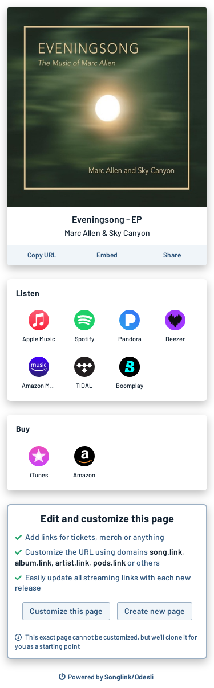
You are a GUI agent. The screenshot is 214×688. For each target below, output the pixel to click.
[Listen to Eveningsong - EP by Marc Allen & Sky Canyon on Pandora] (130, 326)
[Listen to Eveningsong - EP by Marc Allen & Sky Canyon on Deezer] (175, 326)
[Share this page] (172, 255)
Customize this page (66, 611)
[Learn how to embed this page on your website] (107, 255)
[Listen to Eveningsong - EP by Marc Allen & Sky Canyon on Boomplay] (130, 373)
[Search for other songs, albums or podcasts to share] (106, 677)
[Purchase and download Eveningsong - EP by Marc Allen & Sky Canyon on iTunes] (39, 462)
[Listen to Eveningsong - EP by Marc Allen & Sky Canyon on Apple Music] (39, 326)
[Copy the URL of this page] (42, 255)
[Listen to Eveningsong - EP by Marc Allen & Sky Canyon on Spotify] (84, 326)
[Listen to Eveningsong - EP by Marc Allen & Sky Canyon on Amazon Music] (39, 373)
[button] (107, 581)
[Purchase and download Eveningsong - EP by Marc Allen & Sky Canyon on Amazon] (84, 462)
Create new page (154, 611)
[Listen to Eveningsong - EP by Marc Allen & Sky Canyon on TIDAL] (84, 373)
